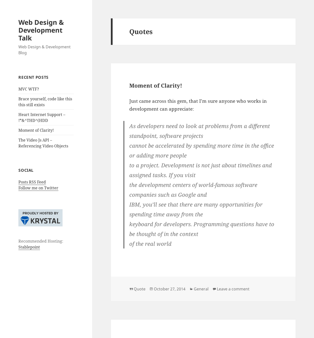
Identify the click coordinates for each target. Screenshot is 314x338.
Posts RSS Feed (32, 182)
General (201, 289)
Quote (139, 289)
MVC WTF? (28, 89)
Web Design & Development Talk (41, 30)
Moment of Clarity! (36, 130)
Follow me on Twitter (38, 188)
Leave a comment (233, 289)
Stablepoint (29, 247)
